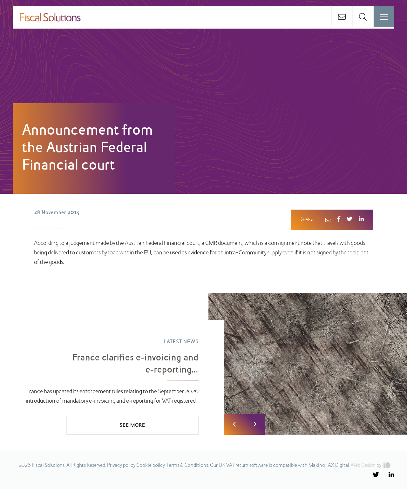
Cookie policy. (151, 466)
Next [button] (255, 425)
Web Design (363, 466)
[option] (203, 365)
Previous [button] (234, 425)
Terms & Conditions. (187, 466)
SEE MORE (155, 425)
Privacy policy (121, 466)
